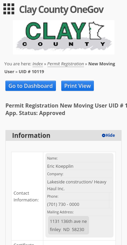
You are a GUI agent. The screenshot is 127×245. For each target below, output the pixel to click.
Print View (77, 85)
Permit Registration (65, 64)
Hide (110, 135)
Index (38, 64)
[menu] (9, 9)
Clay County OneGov (61, 9)
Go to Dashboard (30, 85)
